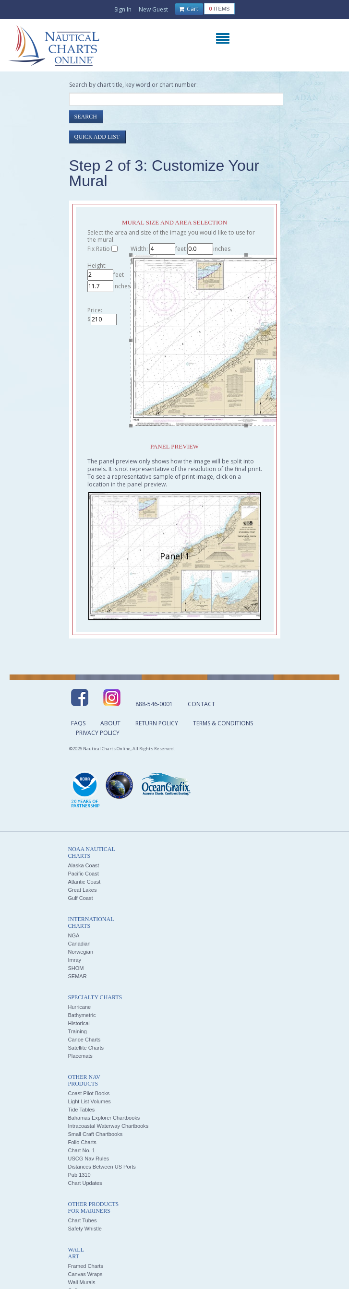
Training (77, 1031)
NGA (74, 935)
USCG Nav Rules (88, 1158)
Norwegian (81, 952)
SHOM (76, 968)
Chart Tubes (82, 1220)
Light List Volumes (89, 1101)
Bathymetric (82, 1015)
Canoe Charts (84, 1039)
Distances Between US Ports (102, 1167)
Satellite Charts (86, 1048)
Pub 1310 (79, 1175)
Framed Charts (85, 1266)
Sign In (123, 9)
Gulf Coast (80, 898)
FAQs (78, 723)
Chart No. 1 (81, 1150)
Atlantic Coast (84, 882)
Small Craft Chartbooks (95, 1134)
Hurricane (79, 1007)
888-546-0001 (154, 704)
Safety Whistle (85, 1228)
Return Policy (156, 723)
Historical (79, 1023)
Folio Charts (82, 1142)
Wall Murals (82, 1282)
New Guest (153, 9)
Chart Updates (85, 1183)
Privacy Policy (98, 733)
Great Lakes (82, 890)
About (110, 723)
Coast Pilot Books (89, 1093)
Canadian (79, 943)
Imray (75, 960)
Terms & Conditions (223, 723)
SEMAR (77, 976)
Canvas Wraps (85, 1274)
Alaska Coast (83, 865)
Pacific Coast (83, 873)
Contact (201, 704)
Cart (188, 9)
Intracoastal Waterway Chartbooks (108, 1126)
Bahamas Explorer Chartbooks (104, 1118)
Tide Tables (81, 1109)
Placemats (80, 1056)
